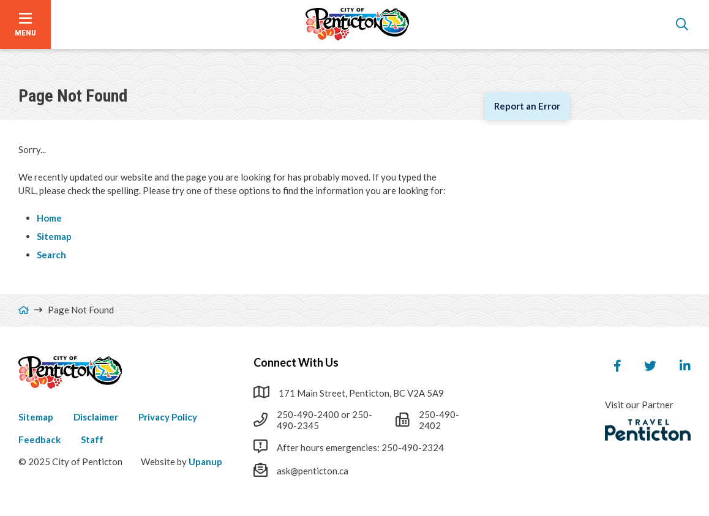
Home (49, 217)
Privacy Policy (167, 416)
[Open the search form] (682, 24)
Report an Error (527, 105)
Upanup (205, 461)
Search (51, 254)
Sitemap (54, 236)
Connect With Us (296, 362)
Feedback (39, 439)
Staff (92, 439)
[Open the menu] (25, 24)
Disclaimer (95, 416)
